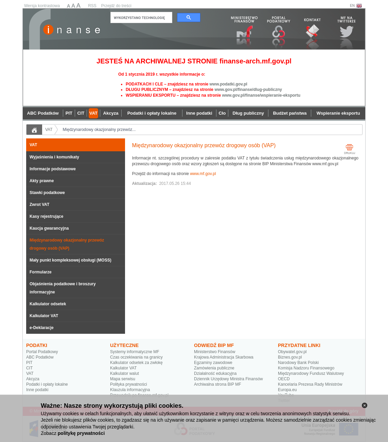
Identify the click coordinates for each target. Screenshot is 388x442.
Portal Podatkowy (42, 351)
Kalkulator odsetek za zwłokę (136, 362)
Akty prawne (42, 180)
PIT (29, 362)
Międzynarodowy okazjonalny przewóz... (99, 129)
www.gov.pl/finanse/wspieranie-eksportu (261, 95)
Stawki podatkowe (47, 192)
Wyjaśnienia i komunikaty (54, 157)
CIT (29, 368)
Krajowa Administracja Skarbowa (223, 357)
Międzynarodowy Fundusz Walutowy (311, 373)
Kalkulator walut (124, 373)
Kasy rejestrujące (46, 216)
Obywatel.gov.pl (292, 351)
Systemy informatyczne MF (134, 351)
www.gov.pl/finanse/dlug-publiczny (248, 89)
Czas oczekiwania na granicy (136, 357)
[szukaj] (140, 18)
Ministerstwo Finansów (214, 351)
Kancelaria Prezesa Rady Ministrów (310, 384)
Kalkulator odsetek (48, 304)
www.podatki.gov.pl (228, 84)
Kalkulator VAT (44, 315)
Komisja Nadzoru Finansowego (306, 368)
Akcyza (32, 379)
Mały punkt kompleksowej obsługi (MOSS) (70, 260)
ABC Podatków (40, 357)
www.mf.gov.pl (203, 173)
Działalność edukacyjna (215, 373)
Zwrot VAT (39, 204)
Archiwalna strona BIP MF (217, 384)
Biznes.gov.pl (290, 357)
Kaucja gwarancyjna (49, 228)
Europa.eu (287, 389)
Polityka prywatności (128, 384)
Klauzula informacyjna (130, 389)
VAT (49, 129)
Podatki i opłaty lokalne (47, 384)
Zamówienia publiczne (214, 368)
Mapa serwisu (122, 379)
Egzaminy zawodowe (213, 362)
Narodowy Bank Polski (298, 362)
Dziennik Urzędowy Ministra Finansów (228, 379)
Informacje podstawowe (53, 169)
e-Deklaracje (42, 327)
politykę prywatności (81, 433)
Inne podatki (37, 389)
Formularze (41, 272)
